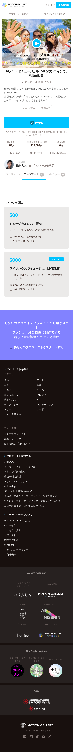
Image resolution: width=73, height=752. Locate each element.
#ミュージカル (28, 107)
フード (40, 409)
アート (40, 380)
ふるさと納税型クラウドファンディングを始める (30, 496)
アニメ (7, 390)
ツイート (36, 153)
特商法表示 (10, 554)
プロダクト (43, 394)
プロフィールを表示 (41, 165)
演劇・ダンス (43, 82)
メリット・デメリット (15, 481)
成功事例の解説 (12, 476)
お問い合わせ (11, 535)
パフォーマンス (45, 404)
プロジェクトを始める (54, 14)
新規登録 (63, 4)
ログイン (50, 4)
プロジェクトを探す (18, 14)
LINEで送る (58, 153)
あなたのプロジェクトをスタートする (36, 347)
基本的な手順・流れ (14, 471)
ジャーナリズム (12, 414)
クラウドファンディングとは (20, 467)
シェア (15, 153)
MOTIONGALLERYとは (17, 520)
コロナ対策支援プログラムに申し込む (24, 505)
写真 (6, 385)
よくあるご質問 (12, 530)
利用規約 (9, 545)
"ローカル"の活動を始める (18, 491)
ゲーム (40, 390)
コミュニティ (11, 394)
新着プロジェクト (13, 439)
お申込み (9, 462)
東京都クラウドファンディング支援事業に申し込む (32, 501)
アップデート (34, 174)
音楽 (39, 385)
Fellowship (10, 486)
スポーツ (9, 409)
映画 (6, 380)
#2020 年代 (10, 525)
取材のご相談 (11, 540)
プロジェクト (13, 174)
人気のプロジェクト (15, 434)
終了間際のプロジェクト (17, 443)
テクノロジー (11, 404)
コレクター (56, 174)
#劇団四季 (45, 107)
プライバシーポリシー (16, 549)
